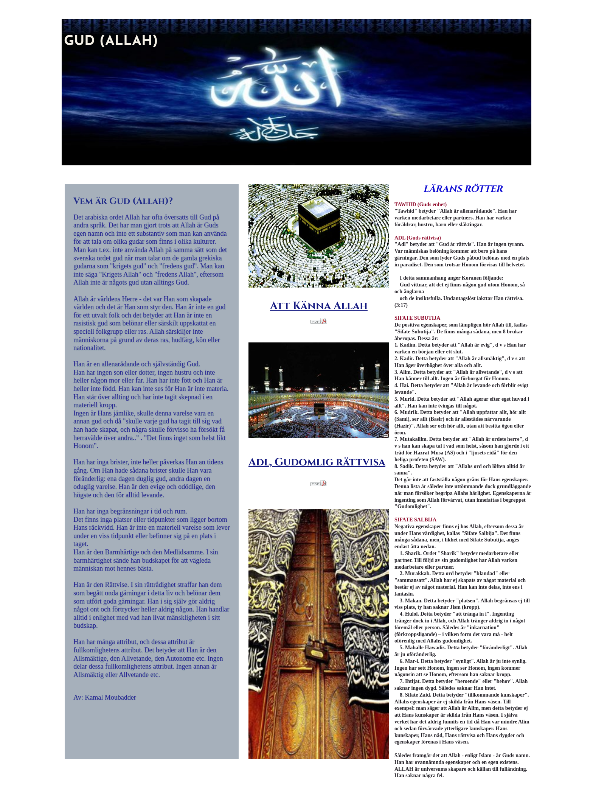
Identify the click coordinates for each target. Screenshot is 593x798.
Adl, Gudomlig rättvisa (316, 462)
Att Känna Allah (319, 306)
